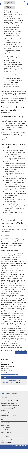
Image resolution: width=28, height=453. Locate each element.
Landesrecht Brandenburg (8, 403)
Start (9, 393)
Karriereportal (5, 413)
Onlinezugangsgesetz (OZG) (8, 415)
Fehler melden (5, 425)
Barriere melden (5, 427)
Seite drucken (21, 353)
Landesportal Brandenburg (8, 401)
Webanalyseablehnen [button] (9, 7)
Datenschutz (22, 445)
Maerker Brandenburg (7, 408)
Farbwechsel (4, 430)
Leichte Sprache (5, 423)
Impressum (18, 448)
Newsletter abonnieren (7, 432)
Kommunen (14, 393)
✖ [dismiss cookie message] (25, 1)
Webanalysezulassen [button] (9, 3)
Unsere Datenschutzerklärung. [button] (12, 86)
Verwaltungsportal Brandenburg (10, 406)
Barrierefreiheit (13, 445)
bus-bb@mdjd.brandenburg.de (9, 374)
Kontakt (25, 448)
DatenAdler (4, 410)
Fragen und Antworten (7, 440)
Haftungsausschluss (6, 442)
